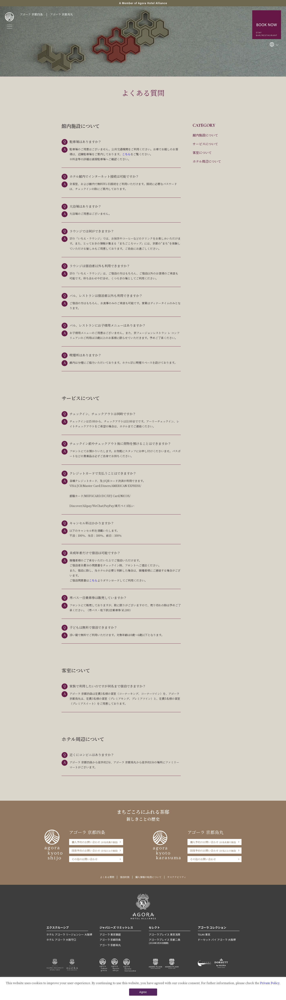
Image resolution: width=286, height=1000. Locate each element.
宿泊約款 (124, 877)
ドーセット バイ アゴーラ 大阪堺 (217, 939)
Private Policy (269, 983)
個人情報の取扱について (148, 877)
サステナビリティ (176, 877)
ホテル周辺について (207, 161)
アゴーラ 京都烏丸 (61, 14)
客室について (202, 152)
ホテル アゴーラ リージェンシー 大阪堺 (69, 934)
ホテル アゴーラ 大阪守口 (61, 939)
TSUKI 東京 (204, 934)
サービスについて (205, 144)
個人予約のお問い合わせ (95, 842)
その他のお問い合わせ (85, 859)
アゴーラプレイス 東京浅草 (164, 934)
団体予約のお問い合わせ (95, 850)
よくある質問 (107, 877)
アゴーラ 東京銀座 (110, 934)
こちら (126, 154)
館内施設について (205, 135)
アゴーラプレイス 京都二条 (169, 941)
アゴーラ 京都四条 (31, 14)
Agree (143, 992)
